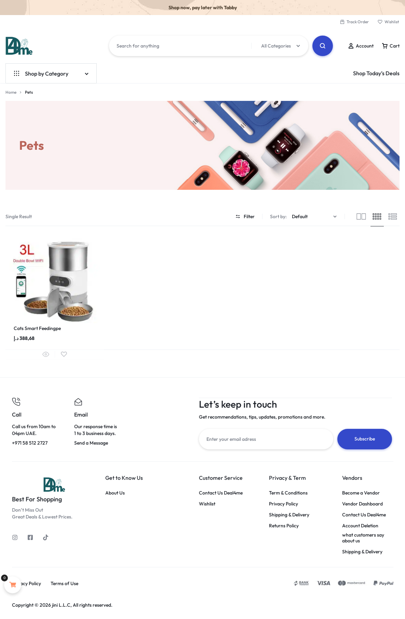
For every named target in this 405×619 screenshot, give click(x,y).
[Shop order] (315, 216)
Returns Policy (284, 525)
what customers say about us (363, 537)
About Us (115, 493)
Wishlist (388, 21)
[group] (55, 278)
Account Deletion (360, 525)
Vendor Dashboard (362, 503)
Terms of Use (64, 583)
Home (10, 92)
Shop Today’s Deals (376, 73)
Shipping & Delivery (289, 514)
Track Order (354, 21)
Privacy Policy (283, 503)
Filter (245, 216)
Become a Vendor (361, 493)
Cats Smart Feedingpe (37, 328)
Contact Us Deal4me (221, 493)
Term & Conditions (288, 493)
